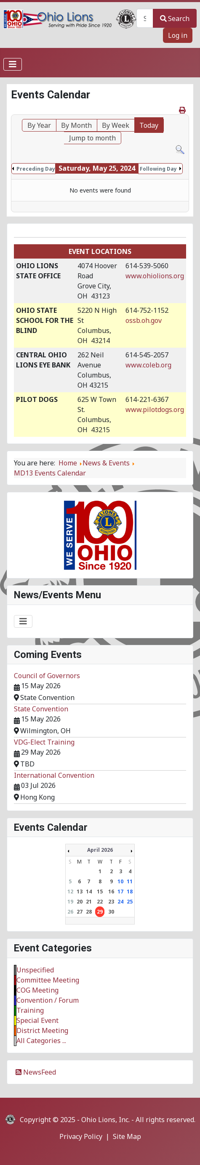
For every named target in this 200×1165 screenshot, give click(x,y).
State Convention (41, 708)
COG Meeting (37, 990)
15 (100, 891)
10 (120, 881)
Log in (177, 35)
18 (130, 891)
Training (30, 1010)
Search (174, 18)
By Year (39, 125)
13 (80, 891)
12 (70, 891)
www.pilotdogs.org (154, 409)
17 (120, 891)
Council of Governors (47, 675)
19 (70, 901)
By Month (76, 125)
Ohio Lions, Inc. (105, 1119)
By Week (115, 125)
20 (80, 901)
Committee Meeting (47, 980)
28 (89, 911)
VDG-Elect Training (44, 742)
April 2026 (100, 849)
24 (120, 901)
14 (89, 891)
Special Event (37, 1020)
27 (80, 911)
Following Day (158, 168)
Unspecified (35, 970)
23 (111, 901)
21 (89, 901)
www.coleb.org (148, 365)
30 (111, 911)
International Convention (54, 775)
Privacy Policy (80, 1136)
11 (130, 881)
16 (111, 891)
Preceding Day (35, 168)
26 (70, 911)
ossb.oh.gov (143, 320)
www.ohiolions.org (154, 275)
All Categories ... (41, 1040)
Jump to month (92, 138)
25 (130, 901)
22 (100, 901)
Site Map (127, 1136)
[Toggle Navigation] (12, 64)
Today (148, 125)
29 (100, 911)
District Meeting (42, 1030)
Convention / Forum (47, 1000)
